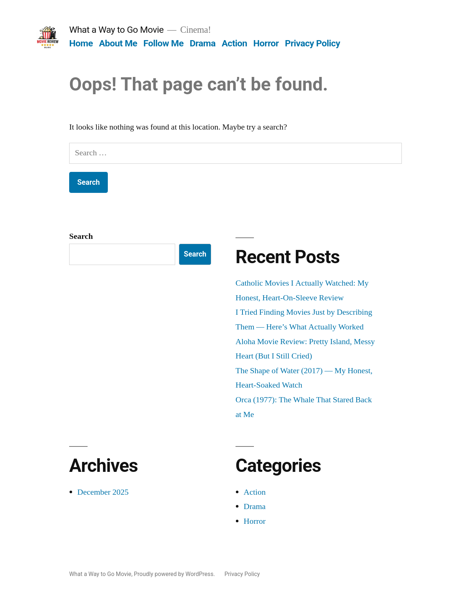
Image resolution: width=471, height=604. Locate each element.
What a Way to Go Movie (116, 29)
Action (234, 43)
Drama (203, 43)
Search (81, 236)
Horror (266, 43)
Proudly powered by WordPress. (175, 574)
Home (81, 43)
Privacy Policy (312, 43)
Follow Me (164, 43)
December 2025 (102, 492)
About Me (118, 43)
